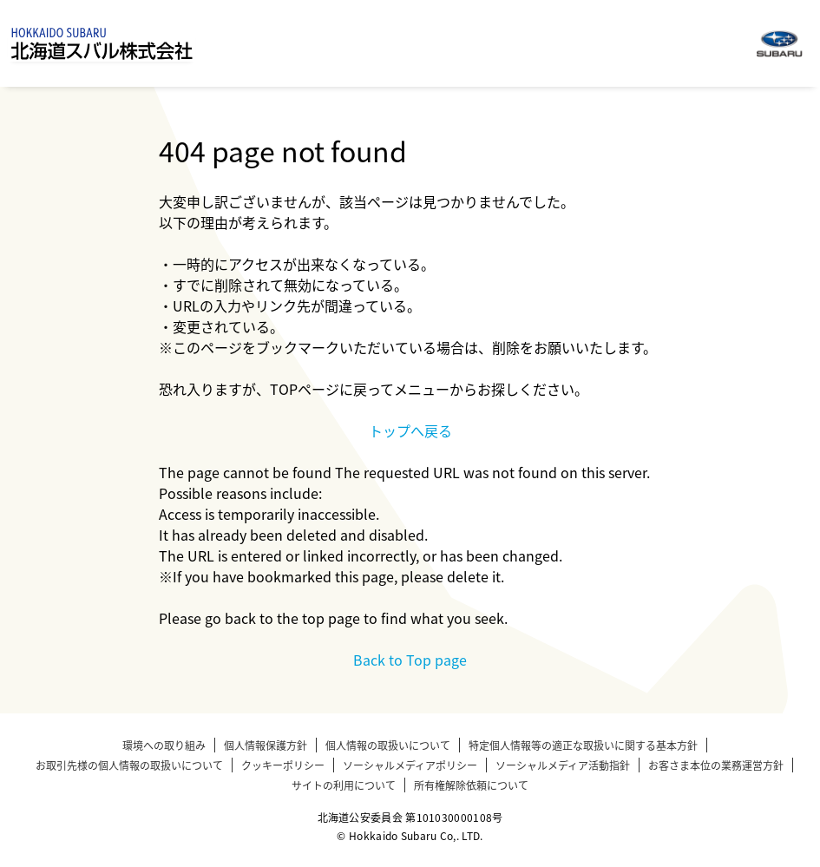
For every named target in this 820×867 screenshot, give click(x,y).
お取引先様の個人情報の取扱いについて (129, 765)
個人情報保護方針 (265, 745)
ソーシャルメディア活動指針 (562, 765)
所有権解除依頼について (471, 785)
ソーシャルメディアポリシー (410, 765)
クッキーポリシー (283, 765)
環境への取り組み (164, 745)
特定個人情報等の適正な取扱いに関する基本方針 (583, 745)
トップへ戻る (410, 430)
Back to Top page (410, 659)
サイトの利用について (344, 785)
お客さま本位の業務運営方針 (716, 765)
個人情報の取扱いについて (387, 745)
